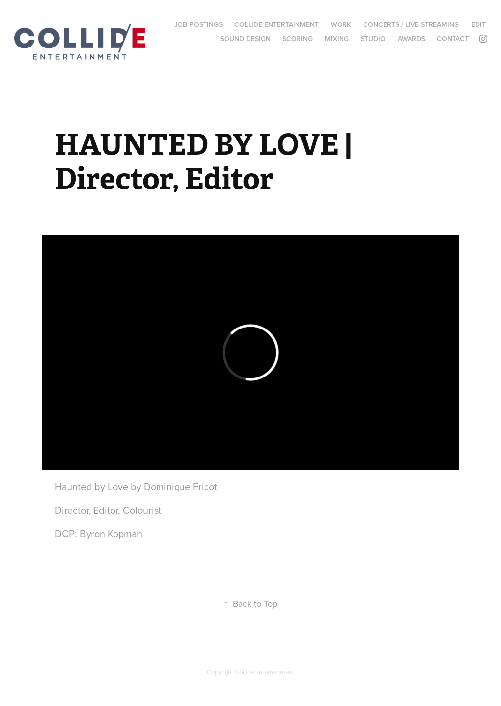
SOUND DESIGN (245, 39)
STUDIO (373, 39)
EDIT (478, 24)
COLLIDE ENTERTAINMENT (276, 24)
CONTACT (453, 39)
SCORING (297, 39)
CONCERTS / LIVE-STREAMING (411, 24)
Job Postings (198, 24)
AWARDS (411, 39)
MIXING (337, 39)
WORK (341, 24)
